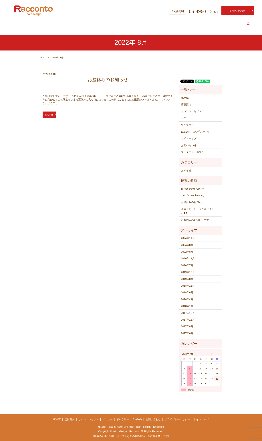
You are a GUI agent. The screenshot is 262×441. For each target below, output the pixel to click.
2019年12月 (188, 272)
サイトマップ (188, 138)
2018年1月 (187, 306)
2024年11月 (188, 238)
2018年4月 (187, 299)
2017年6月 (187, 333)
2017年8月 (187, 326)
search (248, 24)
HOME (175, 24)
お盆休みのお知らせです (195, 220)
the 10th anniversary (192, 195)
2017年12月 (188, 312)
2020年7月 (187, 265)
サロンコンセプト (191, 111)
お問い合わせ (237, 10)
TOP (42, 57)
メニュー (186, 118)
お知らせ (186, 170)
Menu (221, 24)
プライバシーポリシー (194, 152)
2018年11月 (188, 285)
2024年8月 (187, 245)
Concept (207, 24)
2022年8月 (187, 251)
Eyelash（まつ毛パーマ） (196, 131)
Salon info (190, 24)
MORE (49, 114)
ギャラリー (187, 124)
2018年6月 (187, 292)
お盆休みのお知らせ (108, 79)
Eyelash (235, 24)
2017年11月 (188, 319)
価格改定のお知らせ (192, 188)
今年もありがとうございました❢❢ (197, 211)
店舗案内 (186, 104)
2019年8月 (187, 279)
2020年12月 (188, 258)
